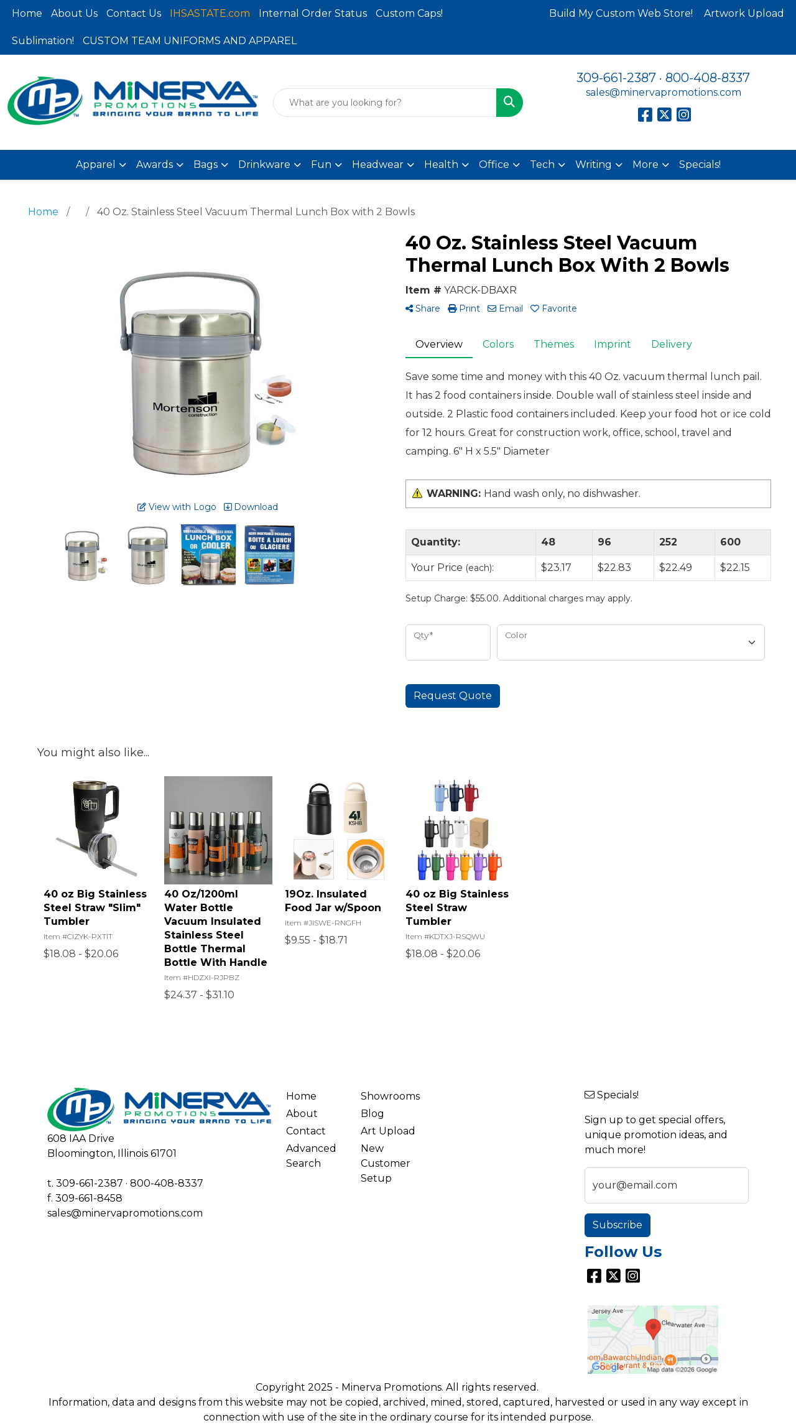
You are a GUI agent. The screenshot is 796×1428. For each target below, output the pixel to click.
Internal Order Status (313, 13)
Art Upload (388, 1131)
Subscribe (617, 1225)
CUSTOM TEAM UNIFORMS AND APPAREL (190, 41)
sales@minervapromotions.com (663, 92)
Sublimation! (43, 41)
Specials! (700, 164)
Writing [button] (593, 164)
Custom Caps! (409, 13)
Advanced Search (311, 1156)
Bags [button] (205, 164)
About (302, 1114)
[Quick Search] (385, 102)
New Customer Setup (385, 1163)
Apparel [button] (96, 164)
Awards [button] (154, 164)
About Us (74, 13)
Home (27, 13)
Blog (372, 1114)
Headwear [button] (378, 164)
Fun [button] (321, 164)
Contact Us (133, 13)
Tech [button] (542, 164)
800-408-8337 (707, 77)
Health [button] (441, 164)
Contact (306, 1131)
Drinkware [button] (264, 164)
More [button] (645, 164)
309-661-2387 (616, 77)
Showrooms (390, 1096)
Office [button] (494, 164)
